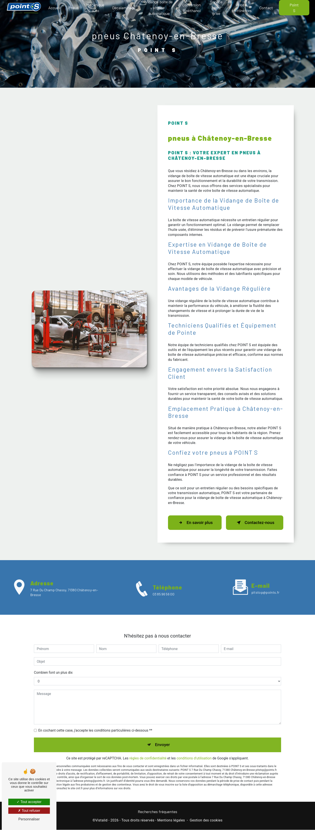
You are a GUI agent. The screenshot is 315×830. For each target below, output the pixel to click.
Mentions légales (171, 820)
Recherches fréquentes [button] (157, 811)
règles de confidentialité (147, 751)
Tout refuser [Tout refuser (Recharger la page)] (29, 810)
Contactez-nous (254, 522)
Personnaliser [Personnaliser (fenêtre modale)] (29, 819)
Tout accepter (29, 802)
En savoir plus (195, 522)
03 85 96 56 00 (163, 601)
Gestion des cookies (206, 820)
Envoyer (162, 737)
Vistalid (101, 820)
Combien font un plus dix (53, 665)
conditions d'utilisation (194, 751)
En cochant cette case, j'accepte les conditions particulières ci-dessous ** (95, 723)
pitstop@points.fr (265, 585)
